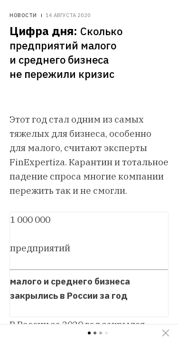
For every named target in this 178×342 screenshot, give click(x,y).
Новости (23, 15)
